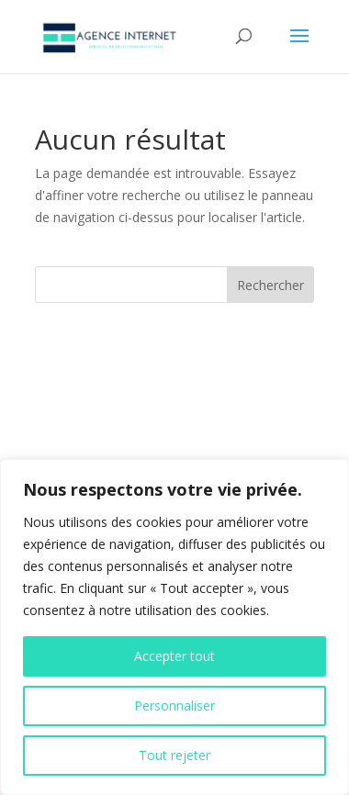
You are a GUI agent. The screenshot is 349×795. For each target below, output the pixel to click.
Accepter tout (174, 656)
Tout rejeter (174, 755)
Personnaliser (174, 705)
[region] (174, 627)
